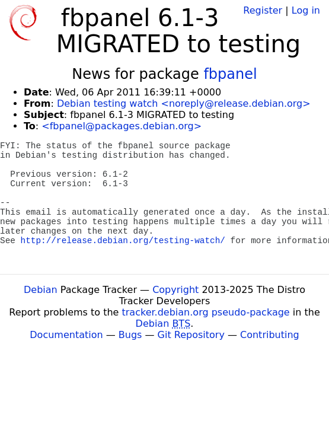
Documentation (66, 334)
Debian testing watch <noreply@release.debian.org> (184, 103)
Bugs (130, 334)
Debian (41, 289)
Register (262, 10)
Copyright (175, 289)
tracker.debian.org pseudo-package (206, 312)
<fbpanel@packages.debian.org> (121, 126)
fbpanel (230, 74)
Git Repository (191, 334)
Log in (306, 10)
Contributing (269, 334)
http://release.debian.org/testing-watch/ (123, 241)
